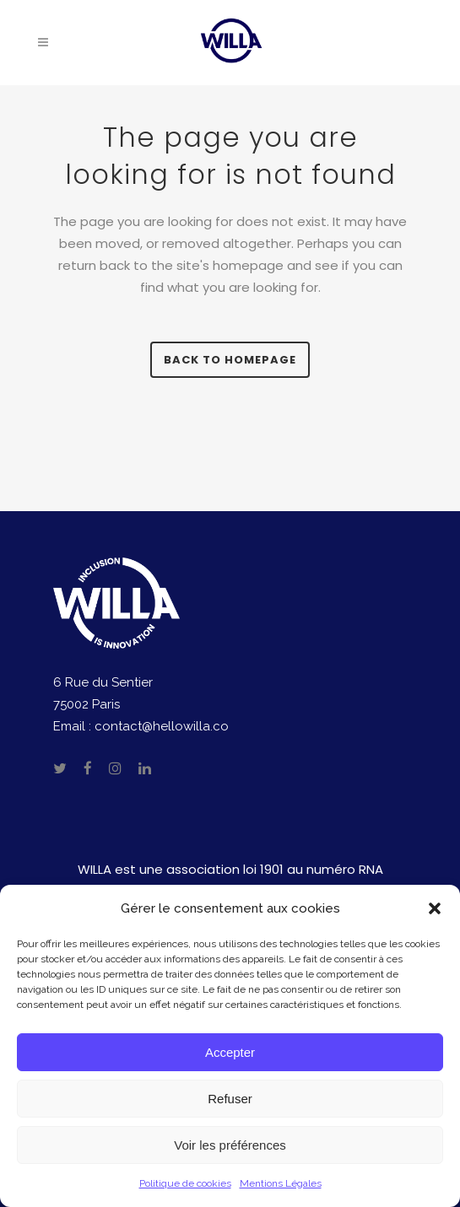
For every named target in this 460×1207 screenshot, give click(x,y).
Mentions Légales (281, 1183)
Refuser (230, 1098)
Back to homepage (230, 360)
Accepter (230, 1052)
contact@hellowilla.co (162, 726)
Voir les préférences (230, 1145)
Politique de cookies (185, 1183)
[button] (434, 908)
